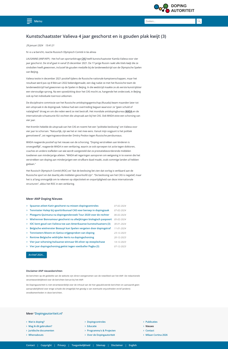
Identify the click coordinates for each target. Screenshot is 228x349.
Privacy (62, 345)
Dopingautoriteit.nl (48, 313)
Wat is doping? (36, 321)
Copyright (46, 345)
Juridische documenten (41, 330)
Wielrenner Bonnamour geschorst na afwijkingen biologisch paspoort (71, 219)
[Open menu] (34, 21)
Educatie (92, 326)
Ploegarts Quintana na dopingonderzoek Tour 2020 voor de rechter (69, 214)
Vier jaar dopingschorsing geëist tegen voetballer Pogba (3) (64, 246)
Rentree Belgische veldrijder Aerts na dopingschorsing (62, 237)
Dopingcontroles (96, 321)
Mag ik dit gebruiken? (40, 326)
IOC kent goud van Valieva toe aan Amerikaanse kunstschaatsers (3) (70, 223)
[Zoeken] (170, 21)
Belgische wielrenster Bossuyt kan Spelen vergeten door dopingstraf (70, 228)
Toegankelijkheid (81, 345)
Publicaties (151, 321)
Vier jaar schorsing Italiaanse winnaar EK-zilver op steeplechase (67, 241)
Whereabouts (35, 334)
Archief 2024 (35, 254)
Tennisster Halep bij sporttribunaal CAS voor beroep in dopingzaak (69, 210)
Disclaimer (117, 345)
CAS (84, 58)
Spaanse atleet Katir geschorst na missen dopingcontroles (64, 205)
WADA (128, 111)
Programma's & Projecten (101, 330)
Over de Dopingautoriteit (101, 334)
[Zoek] (199, 21)
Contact (150, 330)
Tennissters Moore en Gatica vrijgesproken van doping (62, 232)
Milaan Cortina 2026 (157, 334)
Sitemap (100, 345)
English (133, 345)
